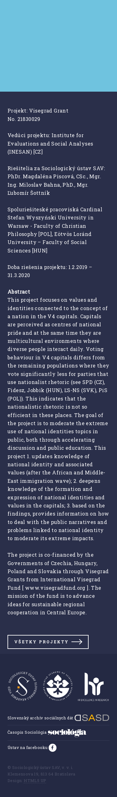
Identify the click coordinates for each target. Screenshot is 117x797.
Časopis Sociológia (47, 732)
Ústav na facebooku (28, 747)
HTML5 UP (35, 780)
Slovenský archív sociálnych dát (58, 717)
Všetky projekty (41, 641)
